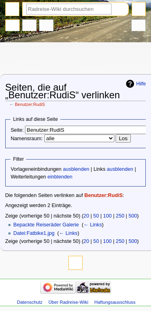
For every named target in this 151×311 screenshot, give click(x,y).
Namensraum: (26, 138)
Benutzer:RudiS (30, 104)
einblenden (60, 177)
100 (107, 216)
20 (86, 216)
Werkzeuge (138, 26)
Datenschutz (30, 302)
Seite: (16, 130)
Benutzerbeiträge (46, 26)
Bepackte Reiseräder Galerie (46, 225)
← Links (92, 225)
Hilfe (141, 84)
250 (120, 216)
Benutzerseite (12, 26)
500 (132, 216)
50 (96, 216)
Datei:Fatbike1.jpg (33, 233)
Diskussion (29, 26)
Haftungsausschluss (114, 302)
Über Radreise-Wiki (68, 302)
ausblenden (76, 169)
